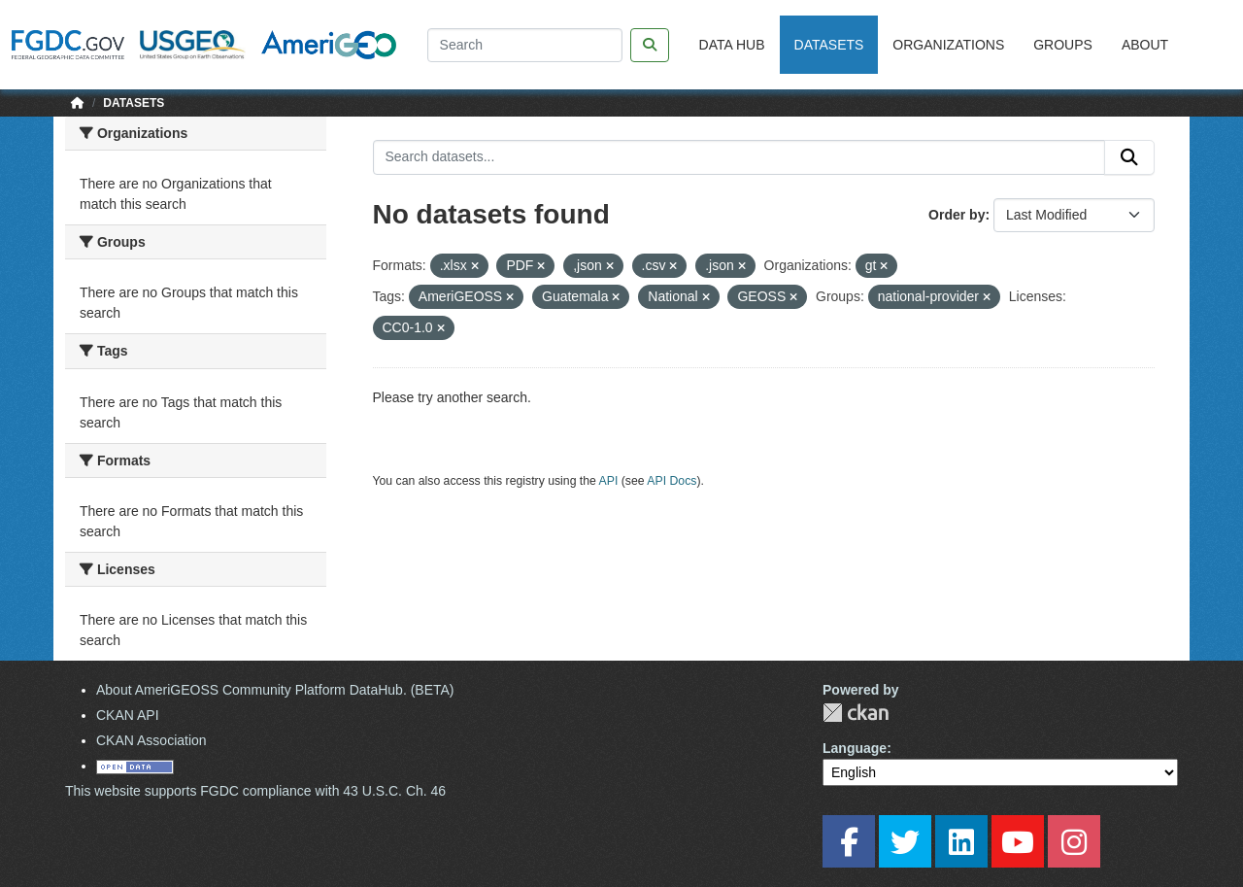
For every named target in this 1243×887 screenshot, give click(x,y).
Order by (956, 214)
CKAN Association (151, 740)
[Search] (524, 45)
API (609, 481)
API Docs (671, 481)
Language (855, 748)
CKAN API (127, 715)
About (1145, 44)
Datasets (829, 44)
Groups (1062, 44)
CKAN (856, 712)
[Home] (77, 103)
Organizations (948, 44)
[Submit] (1129, 157)
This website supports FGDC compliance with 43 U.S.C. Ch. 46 (255, 791)
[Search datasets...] (739, 157)
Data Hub (732, 44)
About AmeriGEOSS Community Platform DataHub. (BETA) (275, 690)
